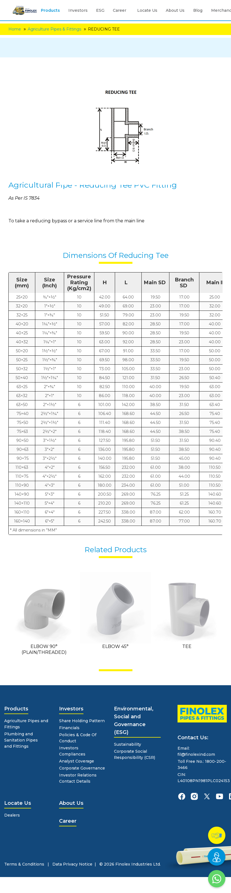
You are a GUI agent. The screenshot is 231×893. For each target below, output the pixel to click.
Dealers (12, 815)
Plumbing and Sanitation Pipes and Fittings (21, 740)
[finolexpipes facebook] (182, 796)
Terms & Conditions (24, 864)
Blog (197, 10)
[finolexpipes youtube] (219, 796)
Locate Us (147, 10)
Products (50, 10)
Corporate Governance (82, 768)
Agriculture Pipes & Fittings (54, 29)
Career (119, 10)
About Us (175, 10)
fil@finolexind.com (196, 754)
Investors (78, 10)
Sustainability (127, 744)
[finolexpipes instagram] (194, 796)
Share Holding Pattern (82, 720)
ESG (100, 10)
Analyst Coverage (76, 761)
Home (14, 29)
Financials (69, 727)
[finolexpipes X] (207, 796)
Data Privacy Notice (72, 864)
